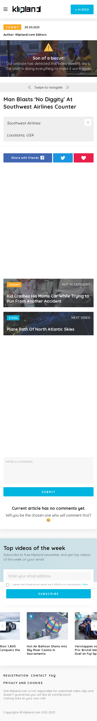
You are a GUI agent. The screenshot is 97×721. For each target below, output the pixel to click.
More (85, 584)
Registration (16, 675)
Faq (52, 675)
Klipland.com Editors (31, 34)
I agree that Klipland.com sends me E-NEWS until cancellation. (47, 584)
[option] (48, 633)
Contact (39, 675)
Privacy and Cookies (23, 683)
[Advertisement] (48, 222)
